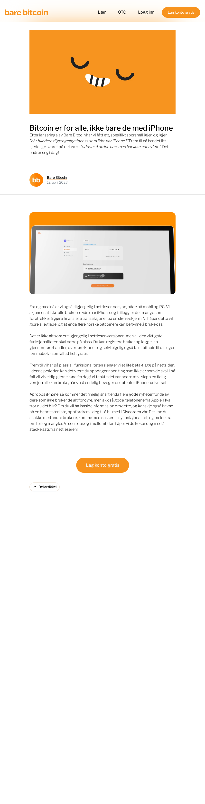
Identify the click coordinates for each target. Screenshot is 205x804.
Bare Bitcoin (57, 177)
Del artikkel (44, 487)
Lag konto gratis (102, 465)
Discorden (131, 412)
